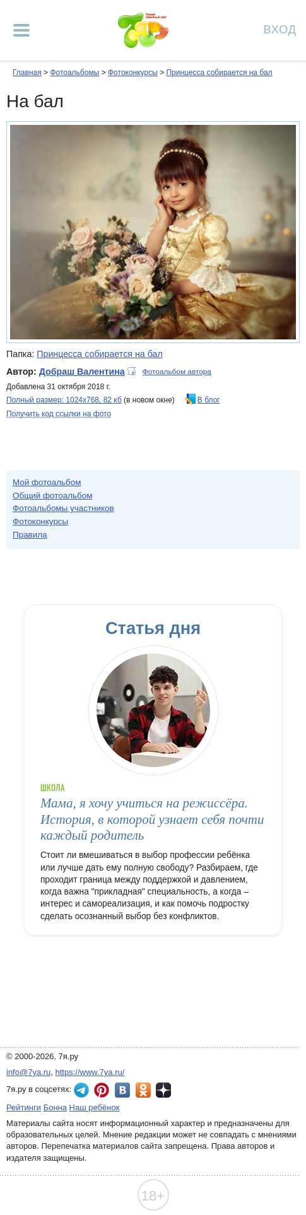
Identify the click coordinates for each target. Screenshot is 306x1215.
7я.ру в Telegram (81, 1090)
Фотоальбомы (74, 72)
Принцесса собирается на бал (219, 72)
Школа (52, 788)
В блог (208, 400)
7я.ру (163, 1090)
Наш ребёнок (94, 1107)
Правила (30, 534)
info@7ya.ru (28, 1072)
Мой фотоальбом (47, 482)
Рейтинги (23, 1107)
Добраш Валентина (82, 372)
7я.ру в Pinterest (101, 1090)
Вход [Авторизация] (280, 28)
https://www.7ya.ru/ (90, 1072)
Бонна (55, 1107)
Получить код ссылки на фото (58, 413)
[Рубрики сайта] (21, 30)
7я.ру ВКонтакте (122, 1090)
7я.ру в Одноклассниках (143, 1090)
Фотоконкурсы (133, 72)
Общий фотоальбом (52, 495)
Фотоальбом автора (177, 371)
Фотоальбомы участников (63, 508)
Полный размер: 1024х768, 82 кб (64, 400)
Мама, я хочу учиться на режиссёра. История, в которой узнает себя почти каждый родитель (152, 819)
